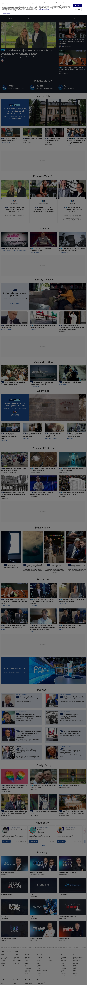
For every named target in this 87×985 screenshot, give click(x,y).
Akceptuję (77, 5)
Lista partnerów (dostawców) (44, 9)
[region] (43, 7)
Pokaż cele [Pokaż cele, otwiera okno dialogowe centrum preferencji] (77, 9)
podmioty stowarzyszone (23, 3)
